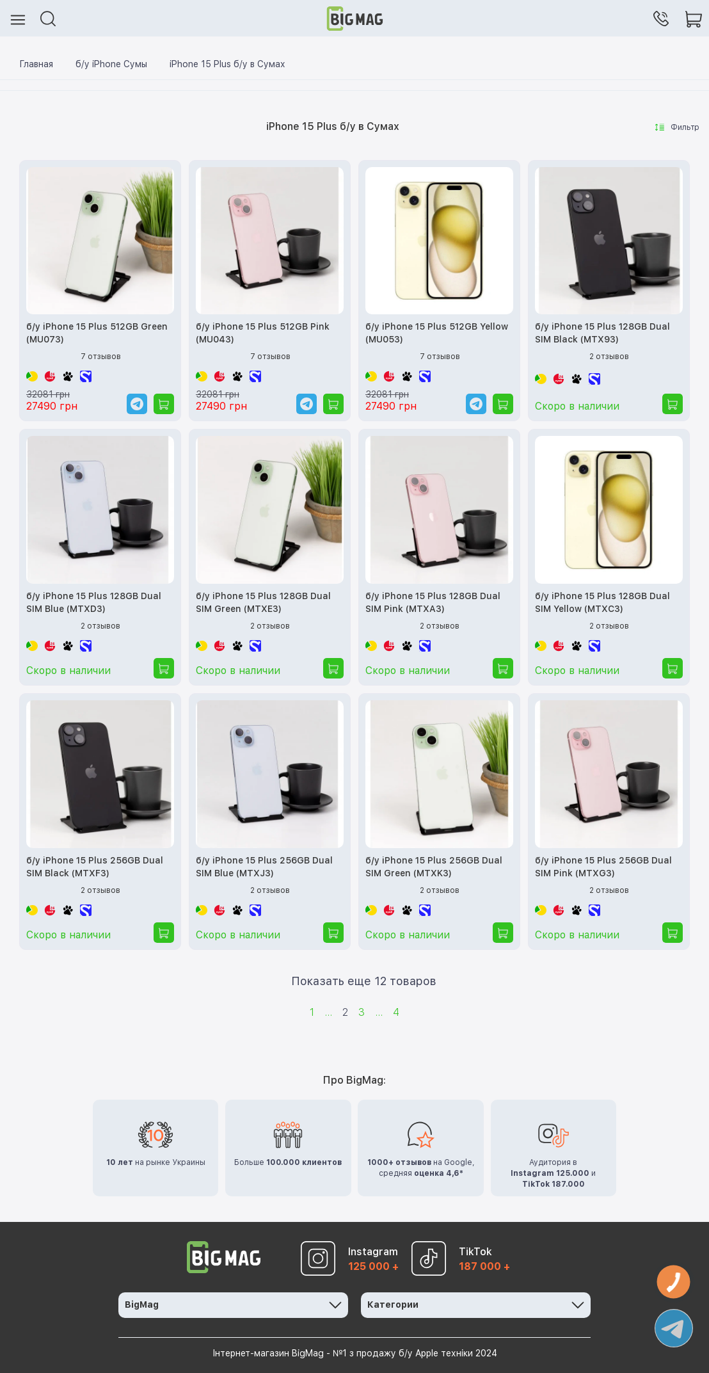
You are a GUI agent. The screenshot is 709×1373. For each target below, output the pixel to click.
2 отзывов (609, 356)
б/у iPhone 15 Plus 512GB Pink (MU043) (263, 332)
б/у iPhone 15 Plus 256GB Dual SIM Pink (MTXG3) (603, 866)
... (328, 1012)
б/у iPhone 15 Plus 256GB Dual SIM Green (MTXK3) (433, 866)
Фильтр (677, 127)
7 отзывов (101, 356)
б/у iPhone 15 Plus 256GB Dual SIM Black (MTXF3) (94, 866)
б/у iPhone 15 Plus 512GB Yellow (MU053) (436, 332)
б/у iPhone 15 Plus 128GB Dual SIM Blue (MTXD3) (93, 602)
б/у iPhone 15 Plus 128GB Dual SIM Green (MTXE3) (263, 602)
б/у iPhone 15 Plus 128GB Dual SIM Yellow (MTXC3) (602, 602)
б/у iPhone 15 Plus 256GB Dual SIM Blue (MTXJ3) (264, 866)
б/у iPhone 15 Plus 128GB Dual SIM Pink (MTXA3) (432, 602)
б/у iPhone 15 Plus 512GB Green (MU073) (97, 332)
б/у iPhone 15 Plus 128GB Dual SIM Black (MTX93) (602, 332)
